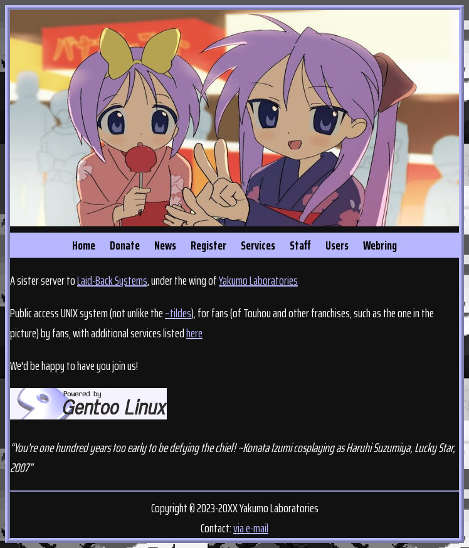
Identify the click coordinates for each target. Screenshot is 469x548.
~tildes (178, 313)
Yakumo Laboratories (258, 280)
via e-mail (250, 528)
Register (208, 245)
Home (83, 245)
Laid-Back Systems (112, 280)
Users (337, 245)
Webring (380, 245)
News (165, 245)
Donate (125, 245)
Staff (300, 245)
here (194, 333)
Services (258, 245)
